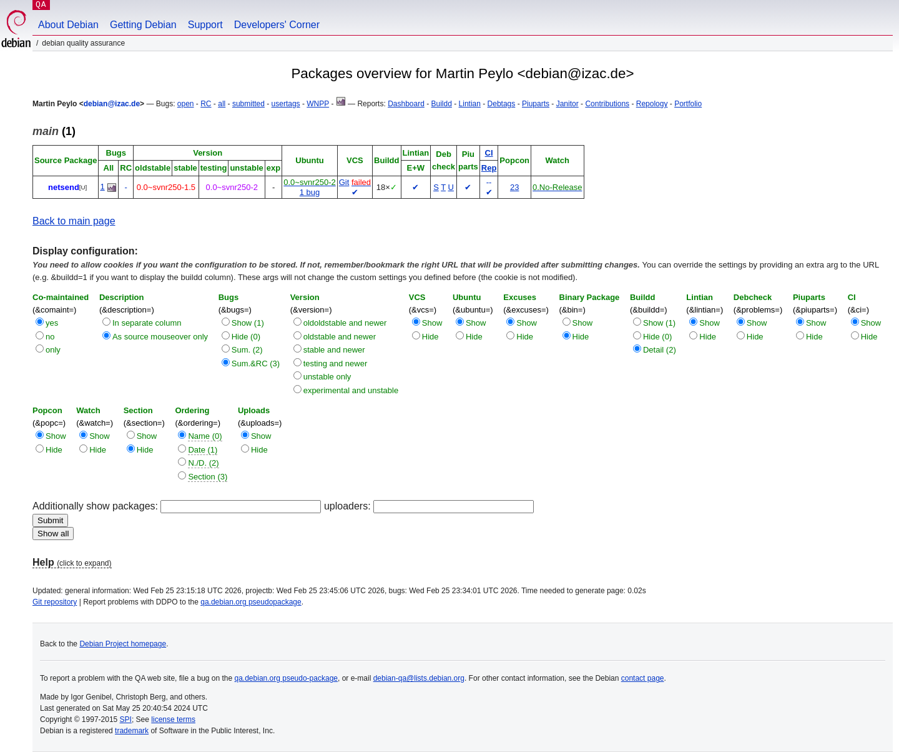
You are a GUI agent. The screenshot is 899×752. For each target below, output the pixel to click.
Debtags (502, 103)
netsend (63, 187)
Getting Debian (143, 24)
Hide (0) (246, 336)
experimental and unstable (351, 390)
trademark (132, 730)
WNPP (318, 103)
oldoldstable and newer (345, 323)
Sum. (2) (247, 349)
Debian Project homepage (122, 643)
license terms (173, 719)
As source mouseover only (160, 336)
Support (205, 24)
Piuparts (535, 103)
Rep (489, 168)
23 (514, 187)
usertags (286, 103)
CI (489, 153)
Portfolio (688, 103)
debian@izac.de (112, 103)
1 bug (310, 192)
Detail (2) (659, 349)
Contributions (607, 103)
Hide (430, 336)
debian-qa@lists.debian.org (418, 678)
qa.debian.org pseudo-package (286, 678)
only (53, 349)
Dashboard (406, 103)
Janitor (567, 103)
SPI (126, 719)
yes (52, 323)
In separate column (147, 323)
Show (432, 323)
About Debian (68, 24)
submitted (248, 103)
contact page (642, 678)
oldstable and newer (339, 336)
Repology (652, 103)
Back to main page (73, 221)
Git (344, 182)
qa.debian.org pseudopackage (250, 602)
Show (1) (248, 323)
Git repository (54, 602)
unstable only (327, 376)
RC (205, 103)
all (221, 103)
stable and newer (334, 349)
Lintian (470, 103)
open (185, 103)
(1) (54, 131)
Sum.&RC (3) (256, 363)
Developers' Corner (277, 24)
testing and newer (335, 363)
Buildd (441, 103)
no (50, 336)
